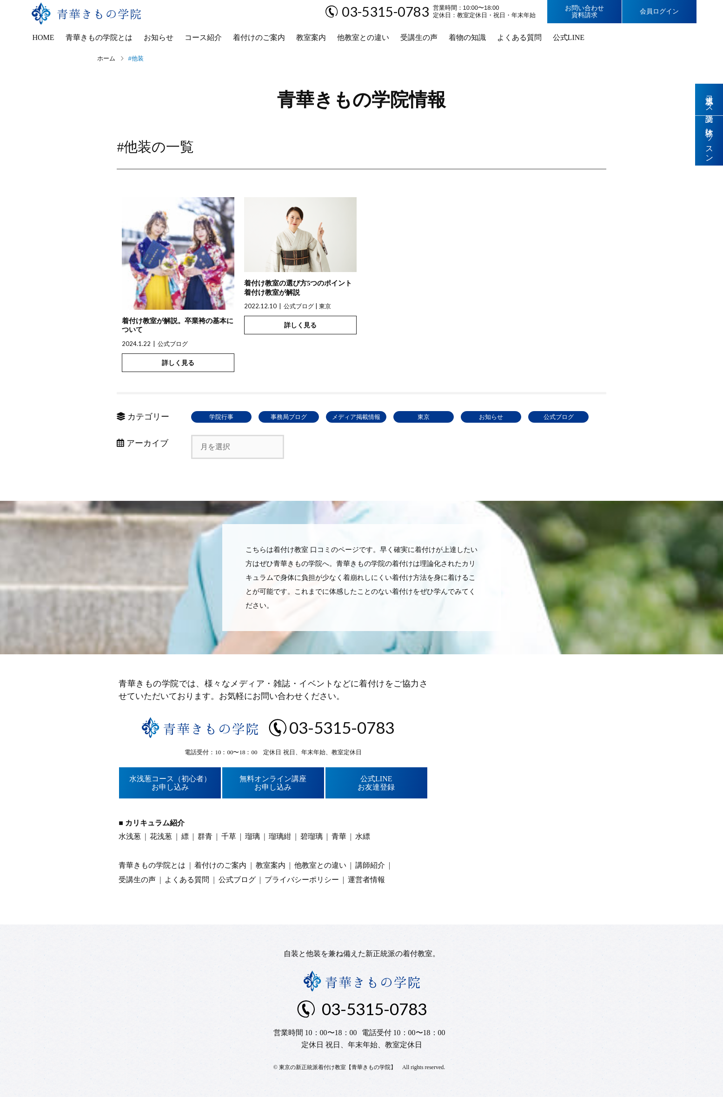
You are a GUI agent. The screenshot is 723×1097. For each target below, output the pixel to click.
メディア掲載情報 (356, 416)
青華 (339, 836)
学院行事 (221, 416)
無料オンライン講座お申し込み (272, 783)
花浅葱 (161, 836)
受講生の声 (419, 37)
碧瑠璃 (311, 836)
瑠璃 (252, 836)
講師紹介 (370, 865)
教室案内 (311, 37)
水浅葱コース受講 (709, 99)
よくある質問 (519, 37)
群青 (205, 836)
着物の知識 (467, 37)
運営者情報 (366, 880)
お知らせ (158, 37)
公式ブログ (173, 343)
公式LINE (568, 37)
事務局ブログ (289, 416)
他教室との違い (363, 37)
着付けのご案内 (259, 37)
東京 (325, 306)
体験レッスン (709, 141)
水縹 (362, 836)
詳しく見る (178, 362)
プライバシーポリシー (302, 880)
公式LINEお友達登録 (376, 783)
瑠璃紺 (280, 836)
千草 (228, 836)
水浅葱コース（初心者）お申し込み (170, 783)
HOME (43, 37)
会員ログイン (659, 11)
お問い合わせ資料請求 (584, 12)
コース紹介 (203, 37)
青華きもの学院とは (99, 37)
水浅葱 (130, 836)
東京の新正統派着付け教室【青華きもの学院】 (337, 1067)
